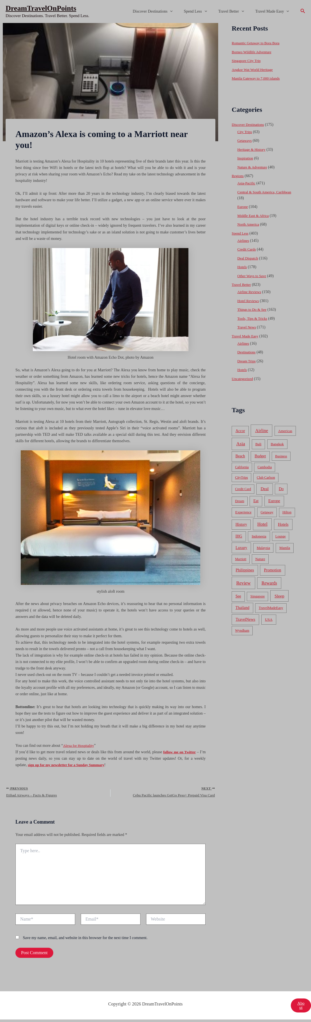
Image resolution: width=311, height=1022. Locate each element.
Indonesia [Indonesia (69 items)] (259, 536)
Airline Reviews (250, 292)
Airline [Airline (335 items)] (261, 430)
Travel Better (236, 11)
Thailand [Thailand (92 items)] (242, 608)
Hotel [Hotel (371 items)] (262, 524)
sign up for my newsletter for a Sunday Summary (69, 765)
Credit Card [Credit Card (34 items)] (243, 489)
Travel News (247, 327)
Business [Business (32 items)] (281, 456)
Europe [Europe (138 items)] (274, 501)
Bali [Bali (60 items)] (258, 444)
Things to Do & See (253, 309)
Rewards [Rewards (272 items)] (269, 583)
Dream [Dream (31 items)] (239, 501)
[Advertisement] (155, 65)
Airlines (243, 240)
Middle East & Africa (254, 216)
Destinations (247, 352)
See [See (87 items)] (238, 596)
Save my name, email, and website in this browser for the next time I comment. (85, 940)
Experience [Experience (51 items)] (243, 512)
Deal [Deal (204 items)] (265, 488)
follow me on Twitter (178, 752)
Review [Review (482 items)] (243, 583)
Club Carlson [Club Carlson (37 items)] (266, 477)
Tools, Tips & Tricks (253, 318)
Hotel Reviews (249, 301)
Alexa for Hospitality (79, 745)
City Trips (245, 132)
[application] (181, 11)
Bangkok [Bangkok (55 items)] (277, 444)
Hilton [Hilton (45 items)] (286, 512)
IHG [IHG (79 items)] (239, 536)
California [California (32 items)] (242, 467)
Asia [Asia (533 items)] (240, 443)
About (301, 1007)
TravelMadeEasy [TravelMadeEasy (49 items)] (271, 608)
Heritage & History (252, 149)
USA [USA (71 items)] (269, 619)
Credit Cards (247, 249)
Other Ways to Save (252, 276)
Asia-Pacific (247, 183)
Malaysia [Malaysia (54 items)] (263, 548)
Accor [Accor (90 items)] (240, 431)
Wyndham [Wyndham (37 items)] (242, 630)
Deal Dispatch (248, 258)
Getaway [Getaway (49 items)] (267, 512)
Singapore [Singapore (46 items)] (257, 596)
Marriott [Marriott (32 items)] (240, 559)
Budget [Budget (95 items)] (260, 456)
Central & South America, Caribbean (266, 192)
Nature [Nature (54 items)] (260, 559)
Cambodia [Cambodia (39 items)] (264, 467)
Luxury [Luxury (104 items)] (241, 547)
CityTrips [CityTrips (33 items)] (241, 477)
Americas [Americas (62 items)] (285, 431)
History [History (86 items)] (241, 524)
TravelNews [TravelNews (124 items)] (245, 619)
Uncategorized (243, 379)
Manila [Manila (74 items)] (284, 548)
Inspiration (245, 158)
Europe (242, 207)
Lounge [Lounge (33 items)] (280, 536)
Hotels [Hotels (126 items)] (283, 524)
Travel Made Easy (274, 11)
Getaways (245, 140)
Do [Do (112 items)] (281, 488)
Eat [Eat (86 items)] (255, 501)
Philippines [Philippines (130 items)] (245, 570)
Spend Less (204, 11)
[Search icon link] (302, 11)
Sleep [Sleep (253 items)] (279, 596)
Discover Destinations (164, 11)
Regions (238, 176)
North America (249, 224)
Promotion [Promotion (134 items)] (272, 570)
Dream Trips (247, 361)
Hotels (242, 267)
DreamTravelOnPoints (41, 8)
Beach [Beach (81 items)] (240, 456)
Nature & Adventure (253, 167)
